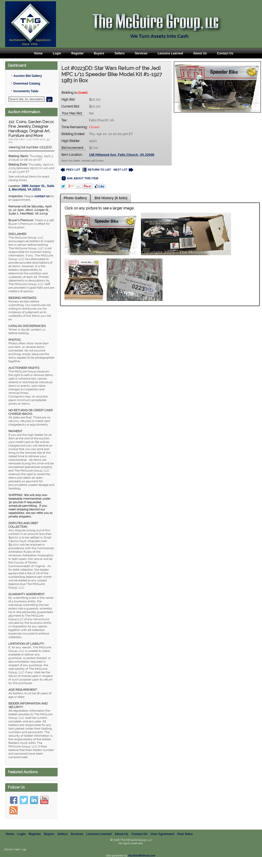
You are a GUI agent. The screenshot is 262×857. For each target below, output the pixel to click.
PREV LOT (70, 170)
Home (38, 53)
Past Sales (185, 834)
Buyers (99, 53)
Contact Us (225, 53)
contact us (42, 196)
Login (57, 53)
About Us (200, 53)
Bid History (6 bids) (111, 198)
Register (77, 53)
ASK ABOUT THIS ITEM (80, 178)
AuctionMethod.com (141, 855)
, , (31, 187)
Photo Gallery (75, 198)
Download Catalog (26, 83)
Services (141, 53)
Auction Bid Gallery (27, 76)
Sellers (120, 53)
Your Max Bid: (71, 113)
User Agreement (162, 834)
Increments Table (25, 91)
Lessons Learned (170, 53)
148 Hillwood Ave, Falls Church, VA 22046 (122, 155)
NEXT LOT (123, 170)
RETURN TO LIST (97, 170)
